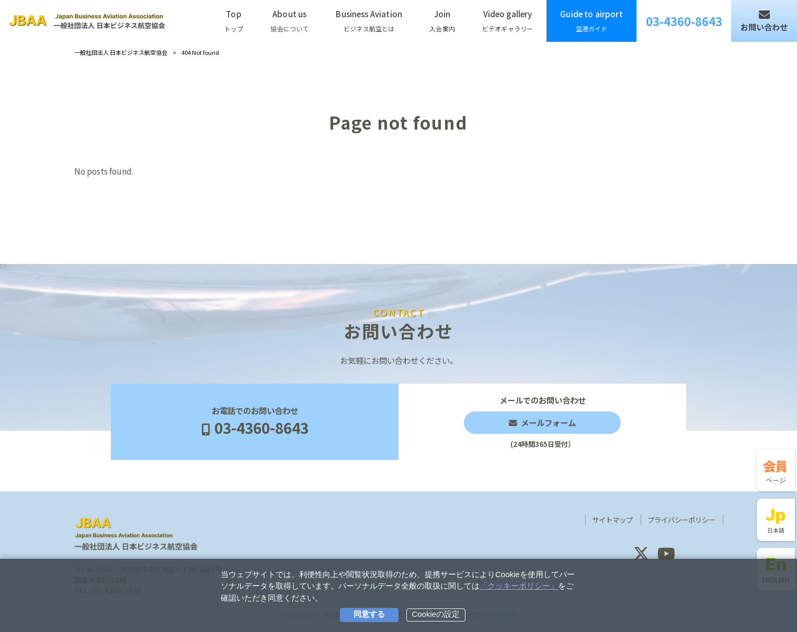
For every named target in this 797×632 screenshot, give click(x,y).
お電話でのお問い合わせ (255, 422)
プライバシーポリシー (681, 520)
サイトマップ (612, 520)
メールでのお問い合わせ (542, 422)
